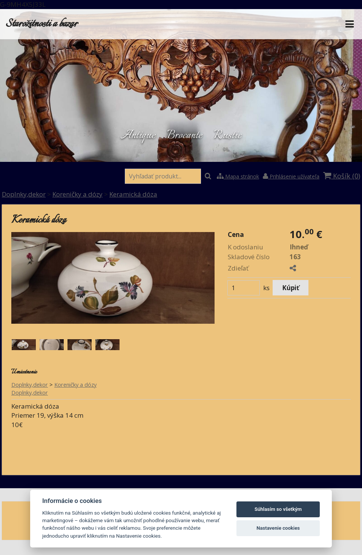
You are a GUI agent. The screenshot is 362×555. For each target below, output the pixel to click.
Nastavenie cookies (278, 528)
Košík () (341, 175)
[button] (181, 438)
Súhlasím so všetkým (278, 509)
